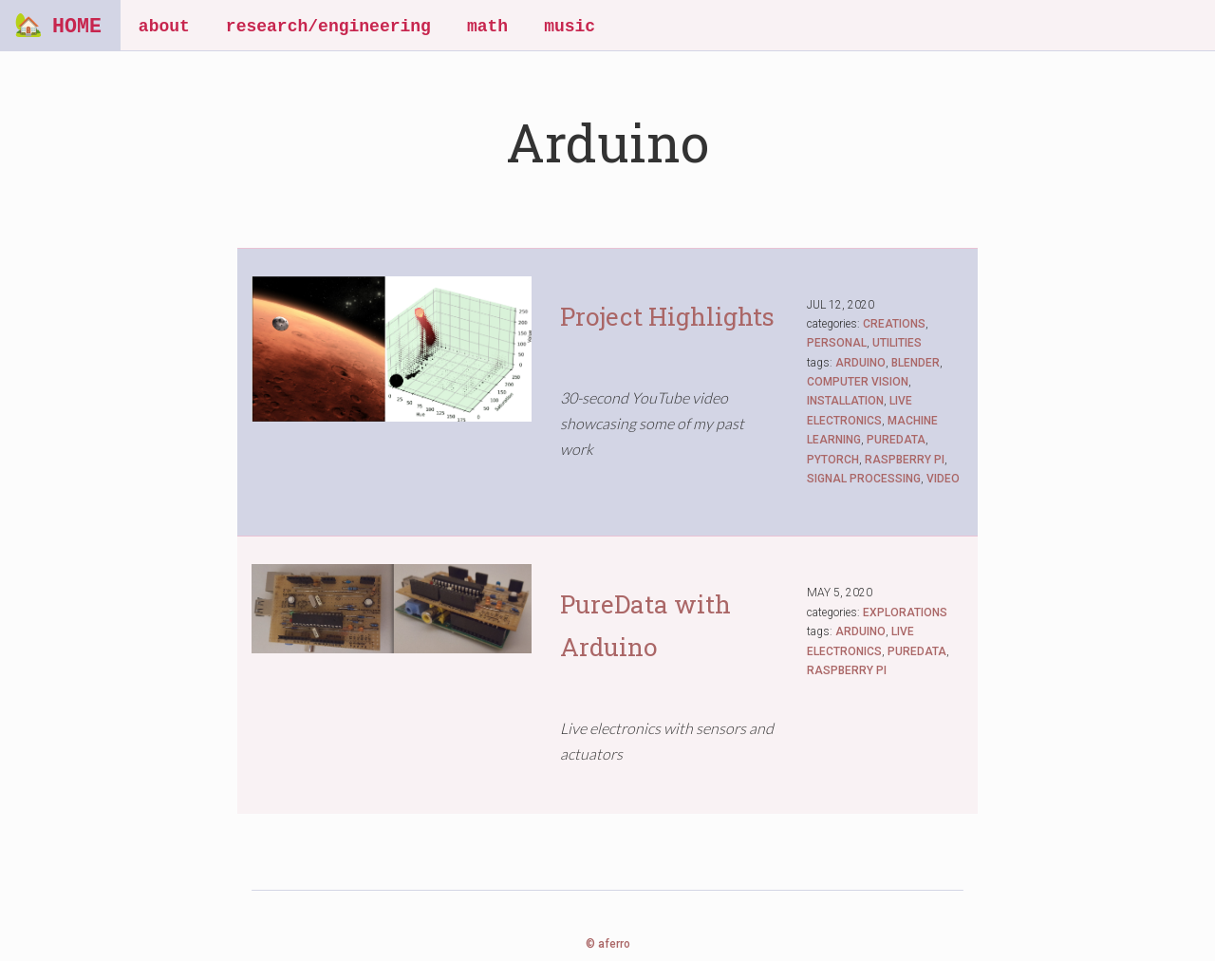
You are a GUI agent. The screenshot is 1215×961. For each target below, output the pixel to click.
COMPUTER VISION (857, 381)
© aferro (608, 944)
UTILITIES (897, 342)
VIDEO (943, 478)
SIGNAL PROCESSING (864, 478)
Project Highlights (667, 316)
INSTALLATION (845, 400)
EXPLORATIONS (905, 612)
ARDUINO (860, 362)
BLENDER (915, 362)
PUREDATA (896, 439)
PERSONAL (837, 342)
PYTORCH (833, 459)
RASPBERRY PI (904, 459)
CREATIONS (894, 323)
